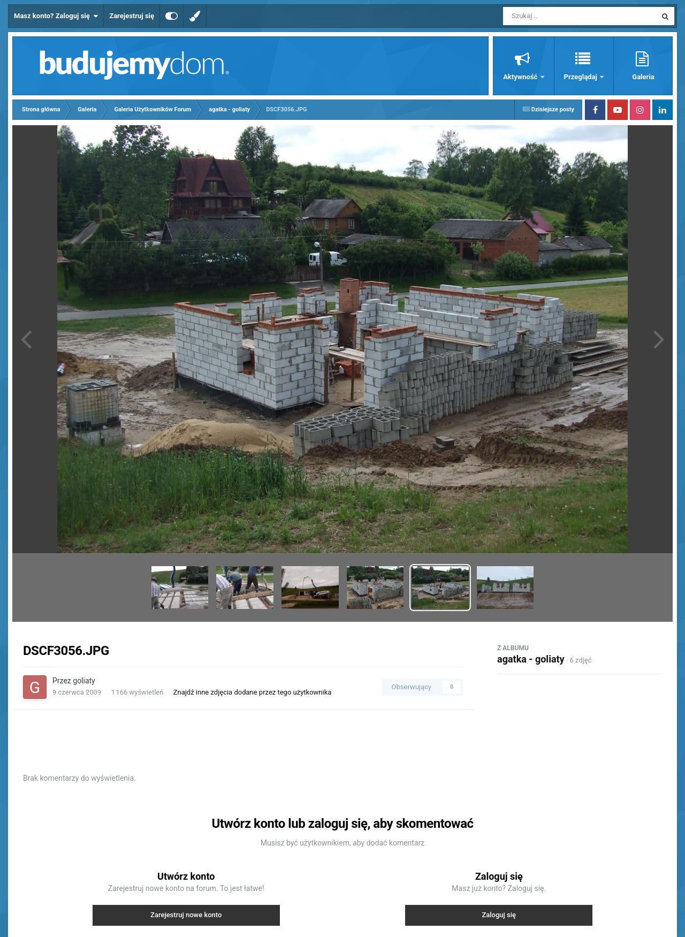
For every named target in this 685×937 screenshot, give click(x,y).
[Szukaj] (555, 16)
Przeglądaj (581, 77)
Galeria (643, 77)
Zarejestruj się (131, 16)
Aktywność (521, 77)
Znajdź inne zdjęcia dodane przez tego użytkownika (252, 692)
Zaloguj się (499, 915)
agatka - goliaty (531, 659)
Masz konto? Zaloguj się (56, 16)
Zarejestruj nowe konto (186, 915)
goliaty (84, 680)
